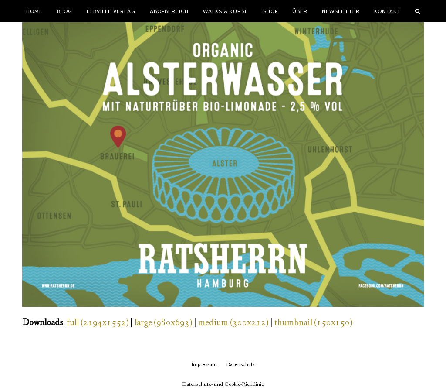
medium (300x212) (233, 323)
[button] (417, 11)
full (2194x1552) (97, 323)
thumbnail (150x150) (313, 323)
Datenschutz (240, 364)
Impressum (204, 364)
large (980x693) (163, 323)
